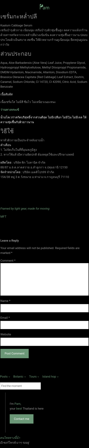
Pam (17, 403)
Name (5, 301)
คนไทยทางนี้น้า (10, 437)
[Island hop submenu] (50, 376)
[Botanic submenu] (19, 376)
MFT (3, 216)
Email (5, 317)
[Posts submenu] (5, 376)
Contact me (21, 419)
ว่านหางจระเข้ (9, 109)
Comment (7, 260)
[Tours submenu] (34, 376)
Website (5, 334)
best (19, 408)
